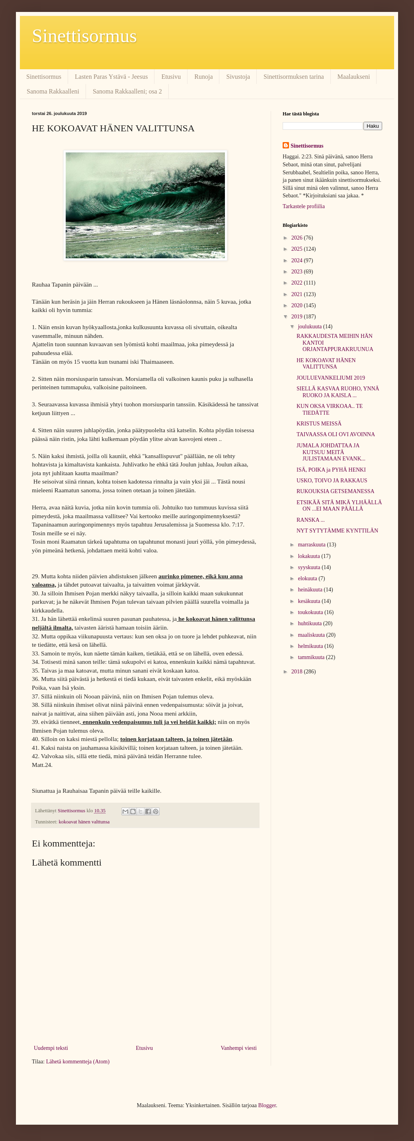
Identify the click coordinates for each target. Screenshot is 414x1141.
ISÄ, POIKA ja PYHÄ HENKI (331, 470)
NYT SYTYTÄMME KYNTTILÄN (337, 531)
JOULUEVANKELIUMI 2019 (331, 378)
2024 (297, 260)
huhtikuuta (310, 623)
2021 (297, 294)
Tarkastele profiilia (304, 206)
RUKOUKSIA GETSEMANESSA (336, 491)
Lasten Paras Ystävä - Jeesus (111, 76)
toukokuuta (311, 612)
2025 (297, 249)
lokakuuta (309, 556)
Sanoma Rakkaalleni (53, 91)
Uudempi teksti (51, 1048)
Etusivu (171, 76)
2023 (297, 272)
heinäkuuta (311, 590)
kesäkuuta (309, 601)
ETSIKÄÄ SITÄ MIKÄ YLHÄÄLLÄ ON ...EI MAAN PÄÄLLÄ (339, 505)
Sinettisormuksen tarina (294, 76)
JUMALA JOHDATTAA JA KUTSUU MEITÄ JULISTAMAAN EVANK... (331, 452)
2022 (297, 283)
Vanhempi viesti (239, 1048)
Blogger (267, 1105)
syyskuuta (310, 567)
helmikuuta (311, 646)
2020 (297, 305)
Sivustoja (238, 76)
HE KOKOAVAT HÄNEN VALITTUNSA (326, 363)
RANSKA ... (311, 520)
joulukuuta (310, 327)
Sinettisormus (84, 35)
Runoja (203, 76)
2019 (297, 317)
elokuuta (308, 578)
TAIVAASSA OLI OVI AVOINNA (336, 434)
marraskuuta (312, 545)
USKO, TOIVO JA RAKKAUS (332, 481)
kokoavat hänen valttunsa (84, 822)
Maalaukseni (354, 76)
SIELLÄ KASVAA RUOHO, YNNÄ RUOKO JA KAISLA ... (338, 392)
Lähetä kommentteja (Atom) (77, 1062)
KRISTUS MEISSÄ (319, 424)
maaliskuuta (312, 635)
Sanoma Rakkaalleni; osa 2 (127, 91)
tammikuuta (312, 657)
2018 (297, 672)
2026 (297, 238)
